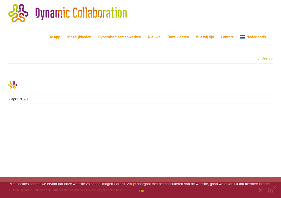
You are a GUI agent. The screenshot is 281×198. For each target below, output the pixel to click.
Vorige (267, 59)
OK (142, 191)
